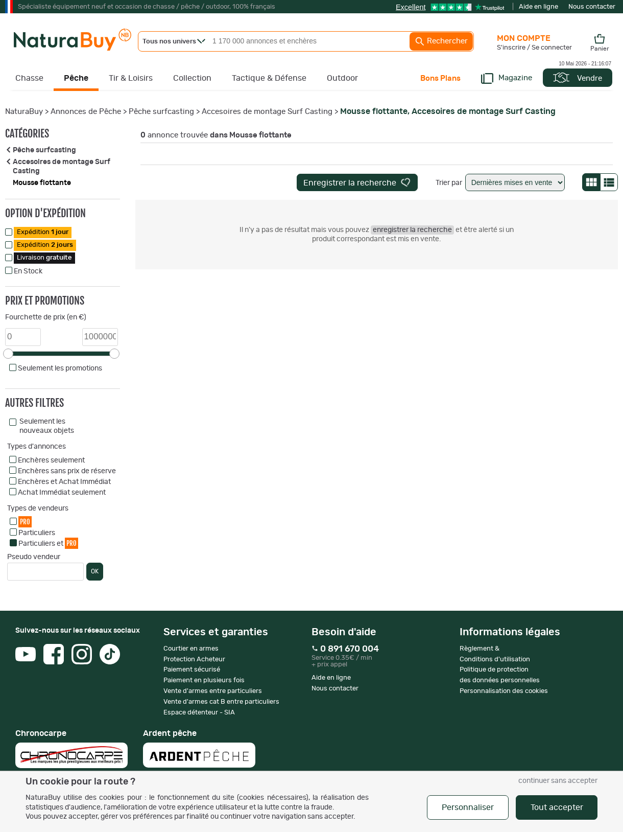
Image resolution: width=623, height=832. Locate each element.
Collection (192, 78)
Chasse (29, 78)
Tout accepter (557, 807)
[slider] (8, 354)
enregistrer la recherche (412, 230)
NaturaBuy (24, 111)
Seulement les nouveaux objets (46, 426)
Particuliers (36, 533)
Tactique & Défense (269, 78)
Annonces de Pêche (86, 111)
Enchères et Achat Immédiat (64, 482)
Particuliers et (48, 543)
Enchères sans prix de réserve (67, 471)
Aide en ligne (538, 7)
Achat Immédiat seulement (62, 492)
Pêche (76, 78)
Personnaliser (468, 807)
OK (95, 571)
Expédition (42, 232)
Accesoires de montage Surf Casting (267, 111)
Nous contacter (591, 7)
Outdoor (342, 78)
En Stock (28, 271)
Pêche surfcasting (161, 111)
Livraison (44, 258)
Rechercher (441, 41)
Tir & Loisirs (131, 78)
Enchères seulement (51, 460)
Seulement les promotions (60, 368)
